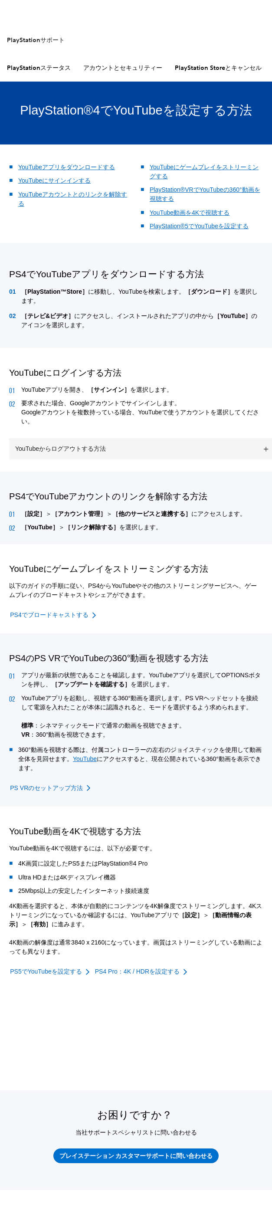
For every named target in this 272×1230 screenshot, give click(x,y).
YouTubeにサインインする (54, 180)
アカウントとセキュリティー (122, 68)
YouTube (85, 758)
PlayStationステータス (39, 68)
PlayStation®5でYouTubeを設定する (199, 226)
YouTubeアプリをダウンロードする (66, 167)
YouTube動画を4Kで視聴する (189, 212)
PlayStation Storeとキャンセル (218, 68)
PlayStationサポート (36, 40)
